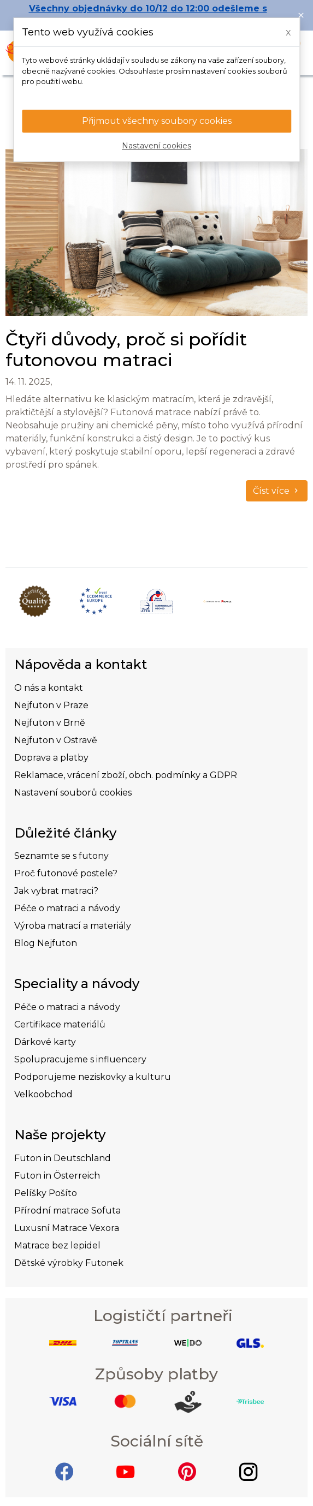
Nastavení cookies (156, 146)
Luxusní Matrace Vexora (66, 1228)
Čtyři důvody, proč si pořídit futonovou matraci (126, 349)
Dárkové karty (45, 1042)
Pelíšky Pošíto (45, 1193)
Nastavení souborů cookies (73, 792)
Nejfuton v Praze (51, 705)
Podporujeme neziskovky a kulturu (92, 1077)
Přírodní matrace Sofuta (67, 1210)
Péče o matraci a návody (67, 908)
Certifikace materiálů (59, 1024)
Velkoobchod (43, 1094)
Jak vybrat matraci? (56, 891)
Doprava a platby (51, 757)
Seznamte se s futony (61, 856)
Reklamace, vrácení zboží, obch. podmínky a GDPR (125, 775)
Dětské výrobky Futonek (68, 1263)
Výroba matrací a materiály (72, 926)
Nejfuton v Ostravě (55, 740)
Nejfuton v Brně (49, 723)
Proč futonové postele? (65, 873)
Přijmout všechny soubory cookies (157, 121)
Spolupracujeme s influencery (80, 1059)
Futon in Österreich (57, 1175)
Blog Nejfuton (45, 943)
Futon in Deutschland (62, 1158)
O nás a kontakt (48, 688)
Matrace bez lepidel (57, 1245)
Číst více (276, 491)
